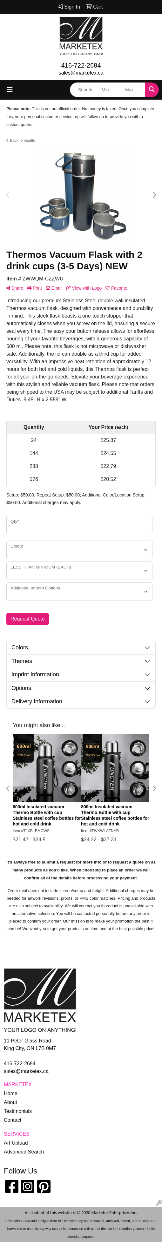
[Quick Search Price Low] (110, 89)
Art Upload (16, 1143)
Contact (12, 1120)
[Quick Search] (84, 89)
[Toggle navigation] (10, 89)
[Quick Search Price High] (133, 89)
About (10, 1102)
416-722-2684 (81, 65)
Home (10, 1093)
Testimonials (18, 1111)
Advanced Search (24, 1151)
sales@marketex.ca (81, 73)
